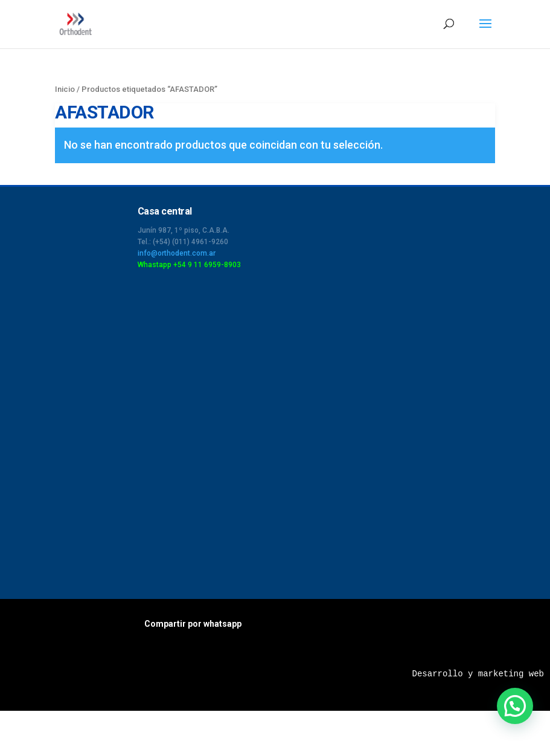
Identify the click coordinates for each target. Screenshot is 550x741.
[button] (515, 706)
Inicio (65, 89)
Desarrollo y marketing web (478, 674)
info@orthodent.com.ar (177, 253)
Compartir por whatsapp (192, 624)
